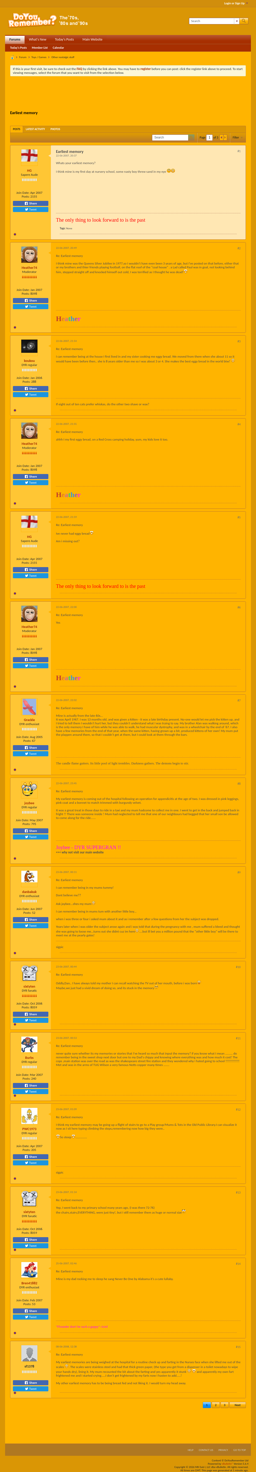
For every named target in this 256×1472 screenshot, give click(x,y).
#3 (239, 341)
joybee (29, 803)
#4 (239, 424)
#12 (238, 1109)
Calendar (58, 47)
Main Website (93, 39)
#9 (239, 872)
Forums (14, 39)
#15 (238, 1347)
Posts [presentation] (16, 129)
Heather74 (29, 268)
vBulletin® (227, 1463)
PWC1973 (29, 1129)
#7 (239, 700)
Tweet (30, 209)
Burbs (29, 1058)
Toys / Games (38, 57)
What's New (37, 39)
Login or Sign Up (236, 3)
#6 (239, 607)
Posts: (26, 196)
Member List (40, 47)
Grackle (29, 720)
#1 (239, 151)
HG (29, 170)
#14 (238, 1264)
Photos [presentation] (55, 129)
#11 (238, 1038)
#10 (238, 967)
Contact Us (206, 1450)
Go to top (239, 1450)
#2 (239, 248)
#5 (239, 517)
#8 (239, 783)
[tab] (16, 129)
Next (238, 1405)
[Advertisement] (128, 94)
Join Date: (22, 193)
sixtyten (29, 986)
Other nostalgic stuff (62, 57)
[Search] (214, 21)
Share (30, 203)
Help (190, 1450)
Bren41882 (29, 1283)
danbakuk (29, 892)
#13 (238, 1192)
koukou (29, 361)
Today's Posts (64, 39)
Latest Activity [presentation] (35, 129)
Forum (23, 57)
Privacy (223, 1450)
